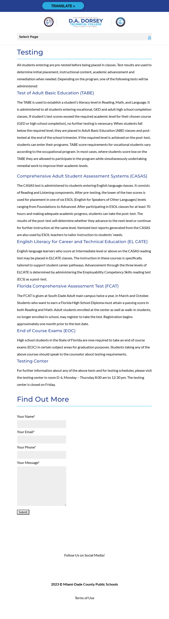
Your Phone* (26, 447)
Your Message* (28, 462)
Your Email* (26, 432)
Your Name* (26, 416)
